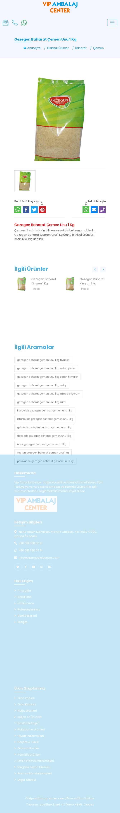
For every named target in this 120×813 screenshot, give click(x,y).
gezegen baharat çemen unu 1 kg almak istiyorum (48, 439)
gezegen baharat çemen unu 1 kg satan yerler (46, 414)
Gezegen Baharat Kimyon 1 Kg (43, 290)
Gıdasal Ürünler (58, 48)
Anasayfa (32, 48)
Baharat (81, 48)
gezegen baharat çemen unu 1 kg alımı (41, 448)
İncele (36, 298)
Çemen (98, 48)
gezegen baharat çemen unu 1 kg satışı (41, 431)
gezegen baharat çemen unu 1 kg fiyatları (43, 406)
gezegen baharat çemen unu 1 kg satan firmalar (47, 422)
